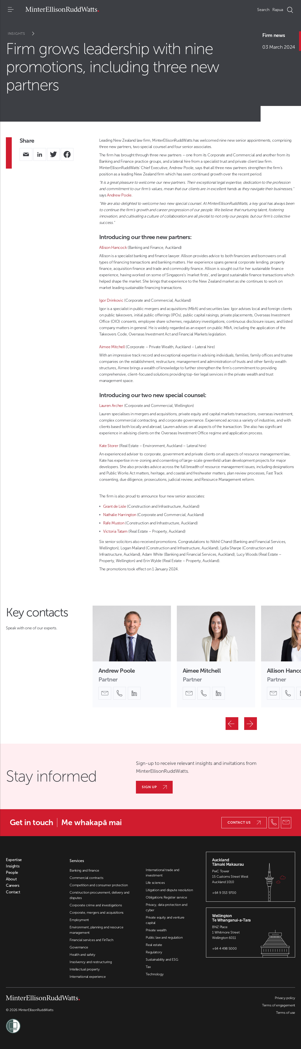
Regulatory (154, 952)
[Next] (250, 723)
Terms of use (285, 1013)
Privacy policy (285, 998)
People (12, 872)
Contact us (244, 822)
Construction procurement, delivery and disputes (99, 895)
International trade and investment (162, 872)
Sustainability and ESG (162, 959)
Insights (24, 33)
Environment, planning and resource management (96, 930)
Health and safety (82, 955)
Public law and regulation (164, 937)
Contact (13, 892)
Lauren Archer (111, 405)
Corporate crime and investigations (96, 905)
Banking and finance (84, 870)
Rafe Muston (113, 523)
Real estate (154, 945)
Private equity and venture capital (165, 920)
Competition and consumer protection (99, 885)
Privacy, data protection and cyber (166, 907)
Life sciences (155, 883)
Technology (154, 974)
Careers (12, 885)
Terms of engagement (278, 1005)
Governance (79, 947)
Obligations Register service (166, 897)
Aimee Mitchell (112, 347)
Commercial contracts (86, 878)
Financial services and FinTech (91, 940)
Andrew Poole (119, 195)
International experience (88, 977)
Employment (79, 920)
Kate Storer (108, 445)
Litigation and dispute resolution (169, 890)
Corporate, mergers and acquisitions (96, 913)
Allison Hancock (113, 247)
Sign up (154, 787)
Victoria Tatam (115, 531)
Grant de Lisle (114, 506)
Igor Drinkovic (111, 300)
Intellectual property (84, 969)
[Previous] (232, 723)
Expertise (14, 860)
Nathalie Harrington (119, 514)
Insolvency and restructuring (91, 962)
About (11, 879)
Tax (148, 967)
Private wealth (156, 930)
